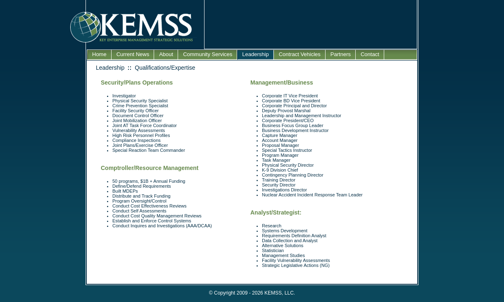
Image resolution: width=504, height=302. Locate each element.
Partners (340, 54)
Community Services (207, 54)
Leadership (255, 54)
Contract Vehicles (300, 54)
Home (99, 54)
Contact (370, 54)
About (166, 54)
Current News (132, 54)
